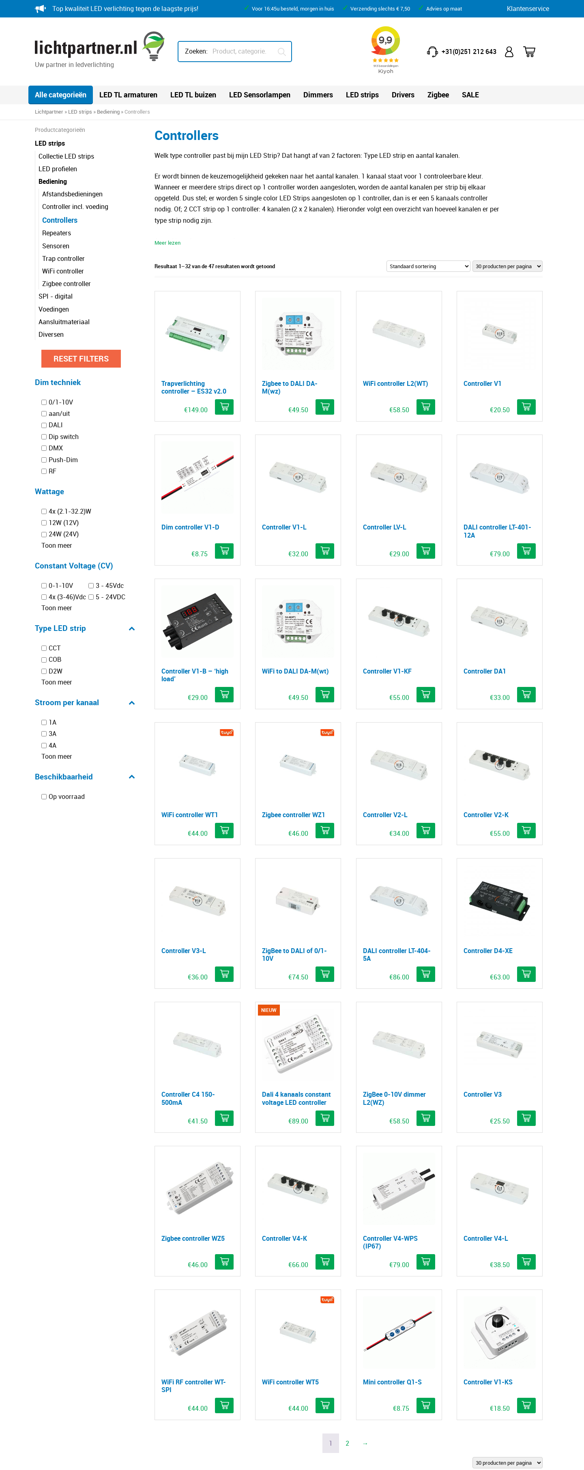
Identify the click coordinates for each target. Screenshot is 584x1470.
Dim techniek (58, 382)
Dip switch (64, 436)
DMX (56, 447)
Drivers (403, 94)
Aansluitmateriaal (64, 321)
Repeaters (56, 232)
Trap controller (63, 258)
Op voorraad (67, 796)
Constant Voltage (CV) (74, 565)
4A (52, 745)
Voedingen (54, 309)
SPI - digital (56, 296)
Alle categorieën (60, 94)
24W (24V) (64, 534)
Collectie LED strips (66, 156)
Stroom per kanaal (85, 702)
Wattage (49, 491)
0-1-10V (61, 585)
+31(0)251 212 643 (469, 51)
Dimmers (318, 94)
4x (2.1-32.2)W (70, 511)
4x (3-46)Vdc (67, 596)
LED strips (362, 94)
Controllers (59, 220)
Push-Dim (63, 459)
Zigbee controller (66, 283)
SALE (470, 94)
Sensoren (55, 245)
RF (52, 471)
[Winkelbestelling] (428, 266)
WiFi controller (63, 271)
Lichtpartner (49, 111)
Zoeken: (196, 51)
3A (52, 733)
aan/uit (59, 413)
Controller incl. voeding (75, 206)
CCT (55, 648)
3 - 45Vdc (110, 585)
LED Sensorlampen (259, 94)
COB (55, 659)
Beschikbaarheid (85, 776)
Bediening (108, 111)
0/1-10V (61, 402)
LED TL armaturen (128, 94)
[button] (224, 407)
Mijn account (510, 51)
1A (52, 722)
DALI (56, 425)
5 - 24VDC (110, 596)
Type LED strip (85, 628)
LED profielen (58, 168)
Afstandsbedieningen (72, 193)
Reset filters (81, 358)
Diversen (51, 334)
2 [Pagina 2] (347, 1443)
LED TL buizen (193, 94)
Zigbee (438, 94)
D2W (55, 671)
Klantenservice (528, 8)
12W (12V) (64, 522)
